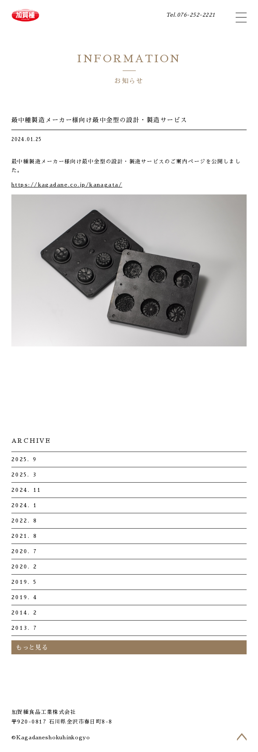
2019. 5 (24, 582)
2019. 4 (24, 597)
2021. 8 (24, 536)
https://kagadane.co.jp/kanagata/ (66, 184)
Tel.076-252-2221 (189, 15)
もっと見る (32, 647)
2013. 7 (24, 628)
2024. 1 (24, 505)
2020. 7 (24, 551)
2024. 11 (26, 490)
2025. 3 (24, 474)
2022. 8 (24, 520)
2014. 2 (24, 612)
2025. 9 (24, 459)
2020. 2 (24, 566)
